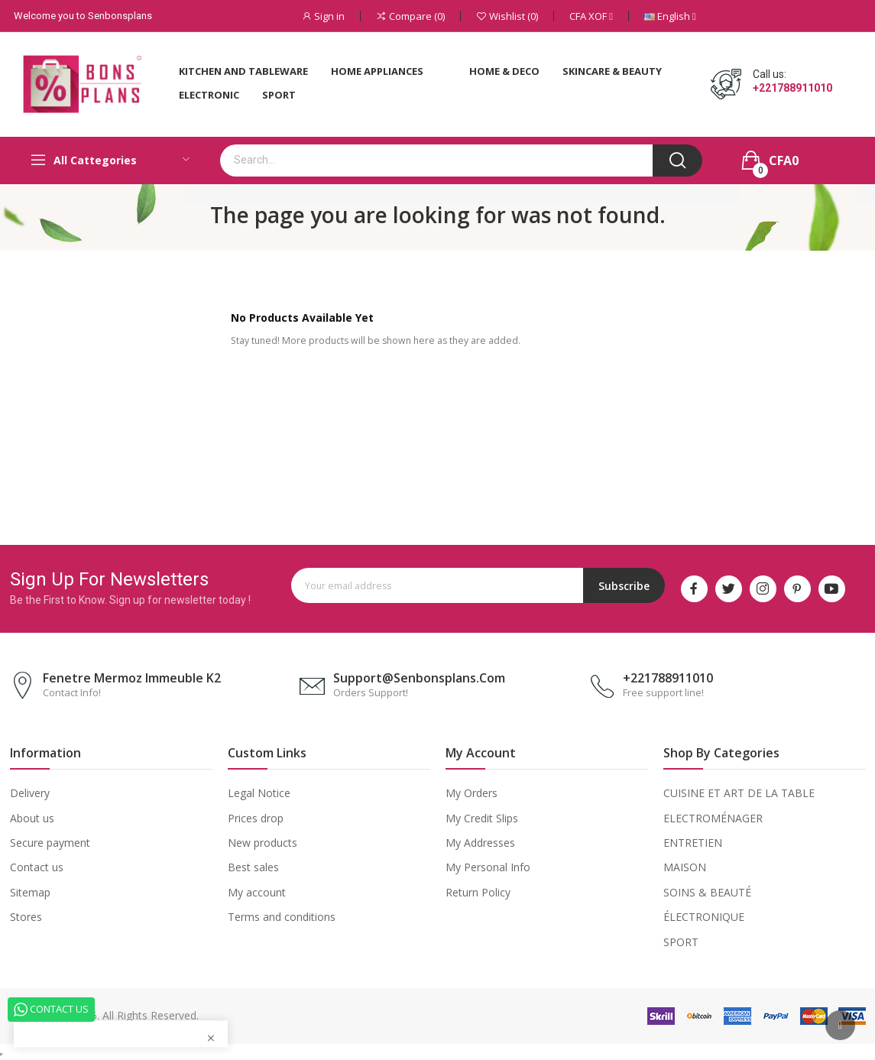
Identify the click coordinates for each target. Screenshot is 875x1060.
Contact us (36, 867)
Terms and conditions (281, 916)
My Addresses (480, 842)
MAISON (684, 867)
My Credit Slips (482, 818)
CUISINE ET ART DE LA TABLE (739, 793)
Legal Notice (259, 793)
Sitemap (30, 892)
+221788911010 (792, 88)
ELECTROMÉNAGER (713, 818)
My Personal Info (488, 867)
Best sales (253, 867)
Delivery (30, 793)
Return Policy (478, 892)
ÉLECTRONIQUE (703, 916)
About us (32, 818)
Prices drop (256, 818)
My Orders (471, 793)
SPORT (680, 942)
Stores (26, 916)
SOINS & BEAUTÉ (707, 892)
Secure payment (50, 842)
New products (262, 842)
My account (257, 892)
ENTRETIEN (692, 842)
